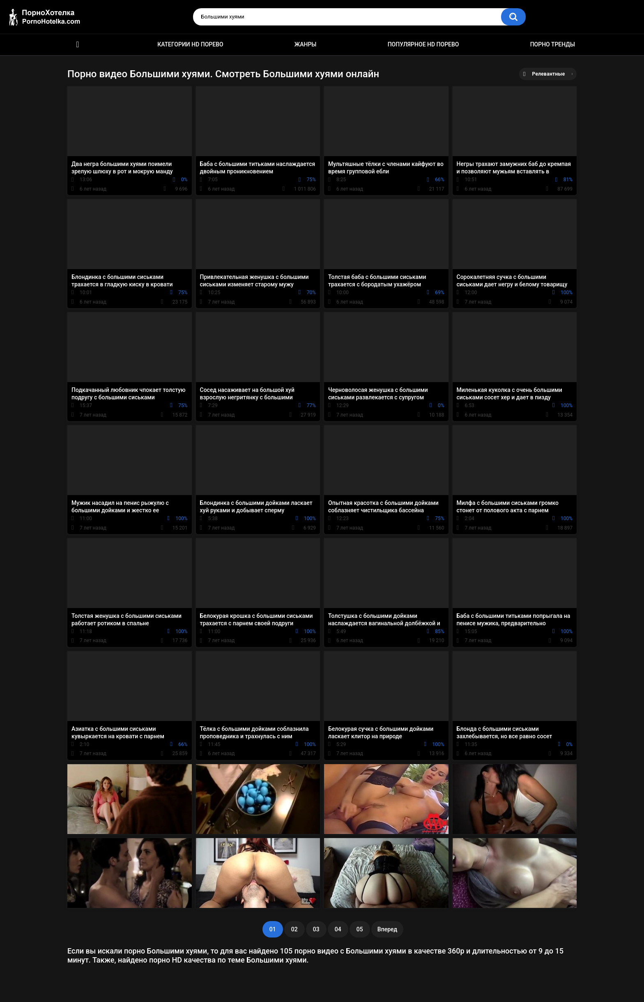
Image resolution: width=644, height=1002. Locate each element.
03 (316, 929)
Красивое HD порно (77, 44)
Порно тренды (552, 44)
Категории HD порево (190, 44)
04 (338, 929)
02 (294, 929)
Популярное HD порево (423, 44)
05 (359, 929)
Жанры (305, 44)
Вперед (387, 929)
